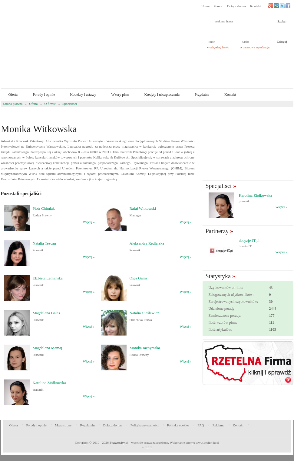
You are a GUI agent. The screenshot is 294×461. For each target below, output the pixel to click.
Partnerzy (217, 231)
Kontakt (255, 6)
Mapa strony (63, 425)
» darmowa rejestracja (255, 47)
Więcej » (89, 222)
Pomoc (218, 6)
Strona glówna (13, 103)
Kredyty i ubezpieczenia (162, 94)
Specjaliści (69, 103)
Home (205, 6)
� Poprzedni (204, 206)
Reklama (218, 425)
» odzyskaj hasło (218, 47)
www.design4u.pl (207, 442)
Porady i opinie (44, 94)
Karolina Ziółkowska (255, 195)
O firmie (50, 103)
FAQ (201, 425)
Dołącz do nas (236, 6)
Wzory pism (120, 94)
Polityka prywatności (144, 425)
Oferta (13, 94)
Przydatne (202, 94)
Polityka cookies (178, 425)
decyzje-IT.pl (249, 240)
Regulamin (87, 425)
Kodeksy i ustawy (83, 94)
